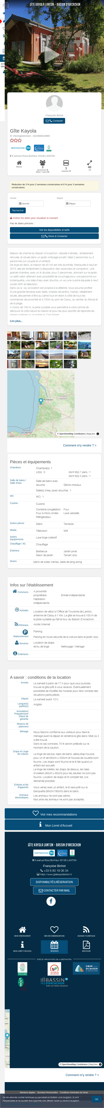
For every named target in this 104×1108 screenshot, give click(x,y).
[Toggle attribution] (98, 434)
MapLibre (91, 434)
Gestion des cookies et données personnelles (22, 1104)
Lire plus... (20, 321)
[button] (56, 121)
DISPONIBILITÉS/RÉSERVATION (56, 889)
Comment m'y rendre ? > (79, 445)
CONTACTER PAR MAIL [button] (56, 898)
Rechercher (22, 210)
